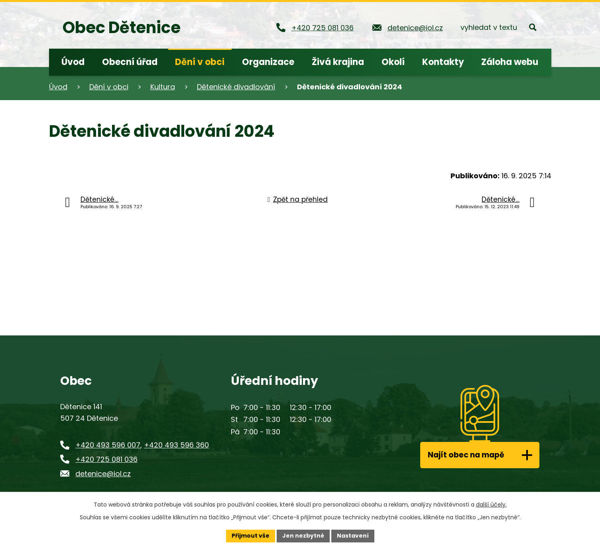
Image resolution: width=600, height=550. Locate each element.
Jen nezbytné (303, 536)
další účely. (491, 505)
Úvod (58, 87)
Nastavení (353, 536)
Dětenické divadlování (236, 87)
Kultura (162, 87)
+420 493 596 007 (107, 445)
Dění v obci (108, 87)
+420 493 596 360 (176, 445)
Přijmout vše (251, 536)
